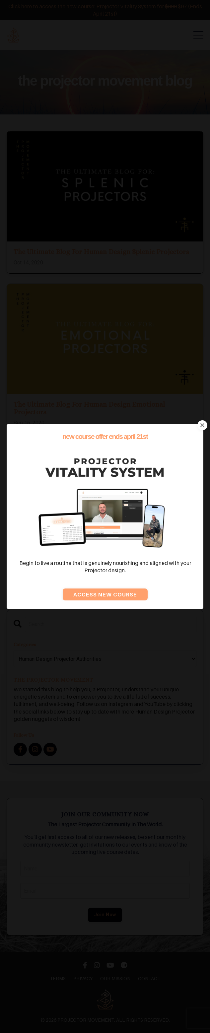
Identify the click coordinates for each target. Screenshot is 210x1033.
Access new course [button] (105, 594)
